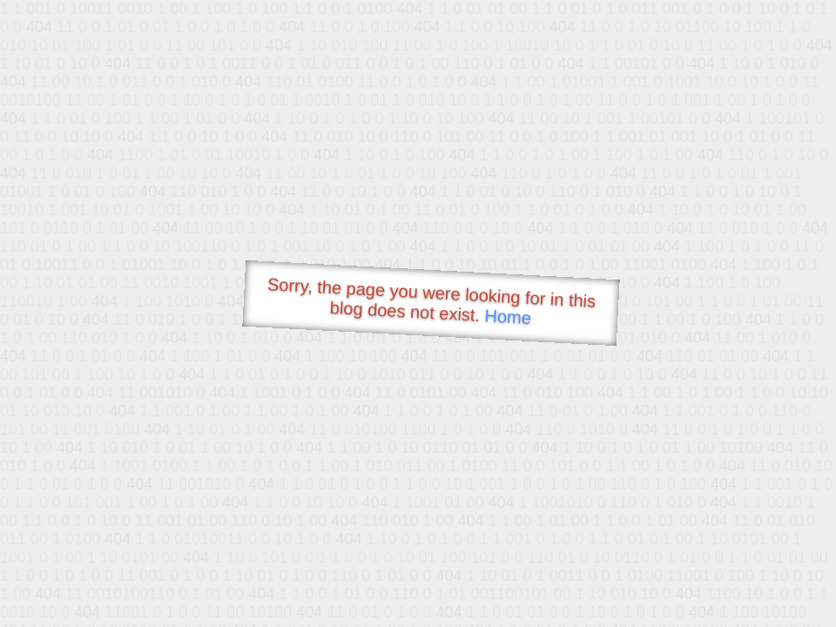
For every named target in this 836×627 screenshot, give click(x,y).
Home (507, 316)
